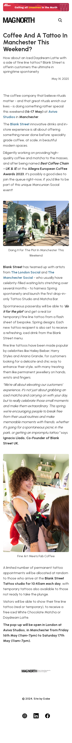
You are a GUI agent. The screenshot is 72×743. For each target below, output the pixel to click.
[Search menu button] (60, 20)
